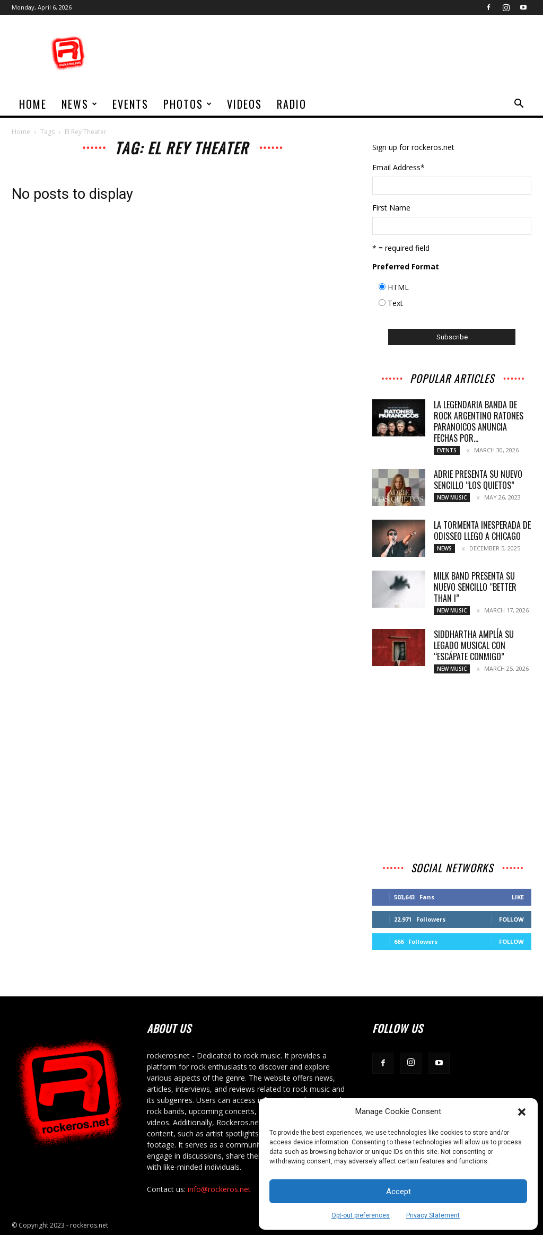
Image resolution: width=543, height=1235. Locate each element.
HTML (398, 287)
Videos (244, 104)
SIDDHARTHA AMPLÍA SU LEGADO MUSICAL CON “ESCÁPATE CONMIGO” (474, 645)
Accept (398, 1191)
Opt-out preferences (360, 1215)
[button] (521, 1112)
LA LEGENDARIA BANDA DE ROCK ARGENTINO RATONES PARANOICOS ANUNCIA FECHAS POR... (478, 421)
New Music (452, 497)
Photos (188, 104)
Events (130, 104)
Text (395, 303)
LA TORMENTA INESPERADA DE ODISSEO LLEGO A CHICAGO (482, 530)
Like (518, 897)
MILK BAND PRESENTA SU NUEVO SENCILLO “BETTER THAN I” (475, 587)
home (33, 104)
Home (21, 131)
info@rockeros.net (219, 1189)
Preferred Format (405, 266)
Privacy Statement (433, 1215)
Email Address (398, 167)
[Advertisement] (338, 53)
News (80, 104)
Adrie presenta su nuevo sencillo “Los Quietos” (478, 480)
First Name (391, 208)
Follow (511, 919)
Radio (291, 104)
